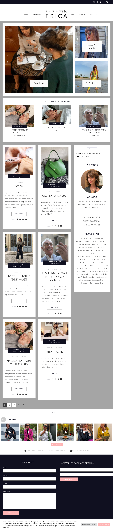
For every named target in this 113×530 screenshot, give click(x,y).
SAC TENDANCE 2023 (54, 195)
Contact (94, 14)
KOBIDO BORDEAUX (56, 127)
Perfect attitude (19, 126)
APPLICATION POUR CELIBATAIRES (19, 131)
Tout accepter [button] (104, 525)
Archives (37, 14)
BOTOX (19, 186)
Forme (49, 347)
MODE (51, 191)
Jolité (59, 123)
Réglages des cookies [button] (89, 525)
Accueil (26, 14)
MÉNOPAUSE (55, 351)
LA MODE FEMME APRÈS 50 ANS (19, 277)
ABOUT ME (82, 14)
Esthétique (23, 182)
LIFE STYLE (58, 347)
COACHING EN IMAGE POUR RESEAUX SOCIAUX (94, 131)
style (58, 191)
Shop (73, 14)
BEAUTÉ (54, 123)
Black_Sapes (19, 177)
